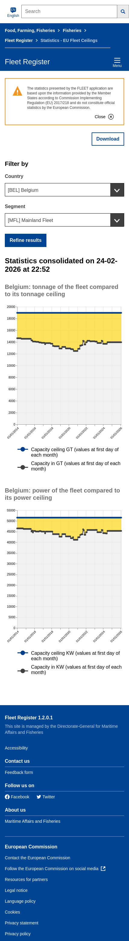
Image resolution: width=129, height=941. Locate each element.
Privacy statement (21, 922)
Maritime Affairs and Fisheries (32, 821)
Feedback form (19, 772)
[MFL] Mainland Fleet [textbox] (30, 220)
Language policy (20, 901)
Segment (15, 206)
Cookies (12, 912)
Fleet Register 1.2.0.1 (29, 717)
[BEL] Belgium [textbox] (23, 190)
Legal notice (16, 890)
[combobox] (64, 189)
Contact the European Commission (37, 857)
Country (14, 176)
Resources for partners (26, 879)
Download (107, 138)
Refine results (26, 240)
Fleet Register (19, 40)
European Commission (31, 846)
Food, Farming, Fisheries (30, 30)
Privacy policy (18, 933)
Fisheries (72, 30)
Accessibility (16, 748)
